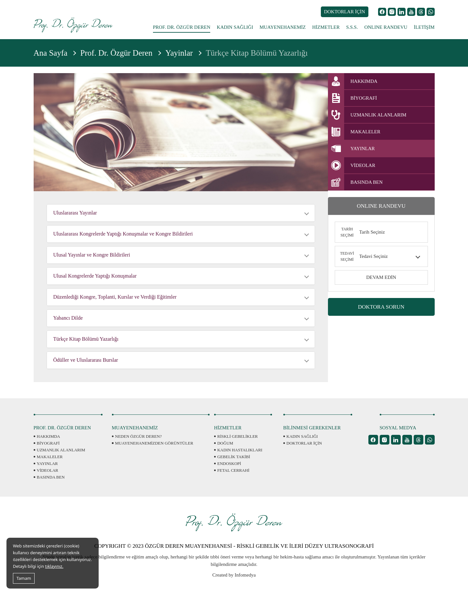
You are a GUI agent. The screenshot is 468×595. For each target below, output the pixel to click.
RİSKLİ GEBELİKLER (237, 436)
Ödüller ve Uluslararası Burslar (85, 360)
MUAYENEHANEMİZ (282, 27)
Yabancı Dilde (68, 318)
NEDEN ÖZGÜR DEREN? (138, 436)
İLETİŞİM (424, 27)
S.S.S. (352, 27)
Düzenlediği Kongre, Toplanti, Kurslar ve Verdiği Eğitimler (115, 297)
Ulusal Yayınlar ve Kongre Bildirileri (91, 255)
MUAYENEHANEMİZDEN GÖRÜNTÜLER (154, 443)
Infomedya (245, 575)
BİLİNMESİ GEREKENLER (312, 427)
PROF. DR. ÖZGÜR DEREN (182, 27)
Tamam (23, 578)
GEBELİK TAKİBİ (233, 456)
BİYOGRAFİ (48, 443)
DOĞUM (225, 443)
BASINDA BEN (51, 477)
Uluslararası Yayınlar (75, 212)
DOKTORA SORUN (381, 307)
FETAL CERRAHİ (233, 470)
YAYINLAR (47, 463)
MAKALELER (50, 456)
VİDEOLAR (47, 470)
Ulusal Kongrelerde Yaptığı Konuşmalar (95, 276)
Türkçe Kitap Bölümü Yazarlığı (86, 339)
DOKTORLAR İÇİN (344, 11)
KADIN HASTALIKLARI (239, 449)
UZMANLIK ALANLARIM (61, 449)
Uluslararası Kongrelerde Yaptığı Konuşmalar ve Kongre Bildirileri (123, 234)
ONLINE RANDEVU (385, 27)
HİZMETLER (326, 27)
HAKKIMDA (48, 436)
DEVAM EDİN (381, 277)
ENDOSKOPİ (229, 463)
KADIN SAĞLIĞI (235, 27)
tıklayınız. (54, 566)
